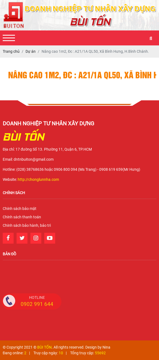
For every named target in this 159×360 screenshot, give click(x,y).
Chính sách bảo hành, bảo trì (27, 225)
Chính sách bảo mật (19, 208)
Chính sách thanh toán (22, 217)
